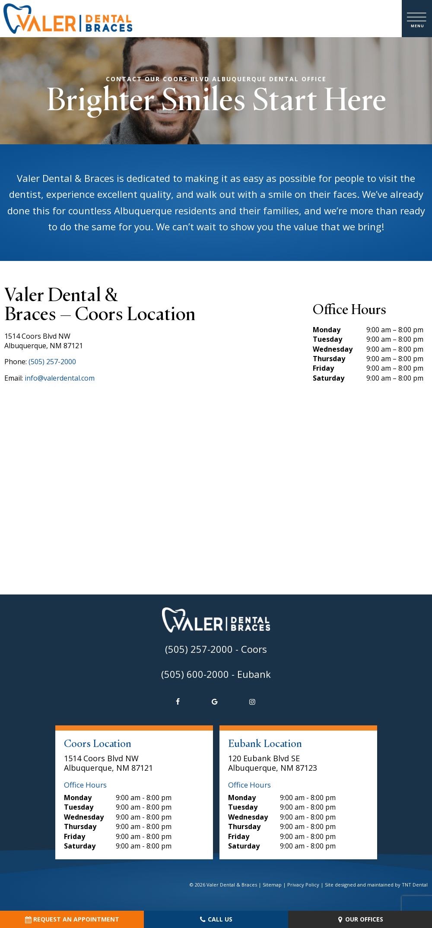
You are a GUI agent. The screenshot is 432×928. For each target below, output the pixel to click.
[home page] (68, 18)
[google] (214, 701)
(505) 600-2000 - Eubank (216, 673)
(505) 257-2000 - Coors (216, 648)
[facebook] (177, 701)
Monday (326, 329)
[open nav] (417, 19)
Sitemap (272, 884)
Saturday (328, 378)
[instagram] (252, 701)
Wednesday (333, 349)
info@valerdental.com (60, 378)
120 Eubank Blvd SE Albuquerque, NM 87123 (272, 763)
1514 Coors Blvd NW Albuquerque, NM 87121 (108, 763)
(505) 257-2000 (52, 361)
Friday (323, 368)
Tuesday (327, 339)
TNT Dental (415, 884)
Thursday (329, 358)
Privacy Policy (303, 884)
